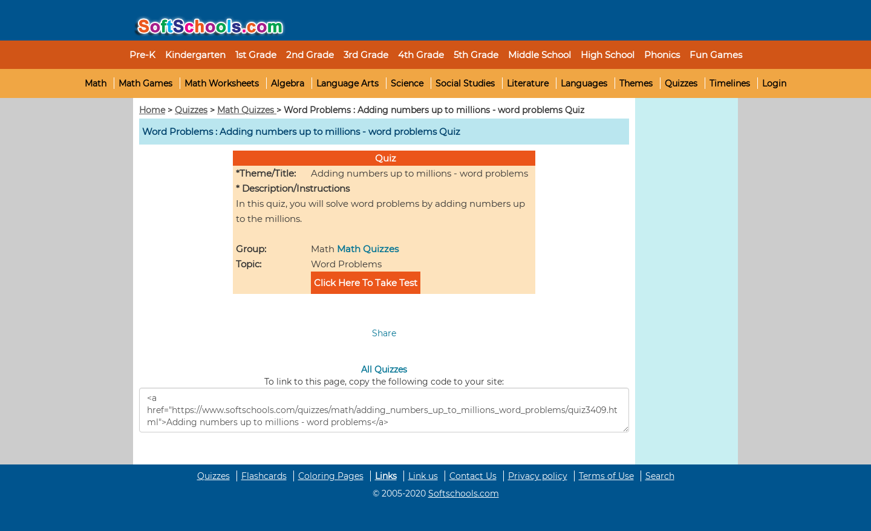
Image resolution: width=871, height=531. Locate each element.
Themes (636, 83)
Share (384, 333)
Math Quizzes (246, 110)
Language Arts (347, 83)
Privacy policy (537, 476)
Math (95, 83)
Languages (584, 83)
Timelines (730, 83)
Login (774, 83)
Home (152, 110)
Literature (528, 83)
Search (659, 476)
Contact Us (473, 476)
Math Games (145, 83)
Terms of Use (606, 476)
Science (407, 83)
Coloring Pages (331, 476)
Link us (423, 476)
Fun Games (716, 54)
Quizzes (681, 83)
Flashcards (264, 476)
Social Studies (465, 83)
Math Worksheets (221, 83)
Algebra (287, 83)
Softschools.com (463, 493)
